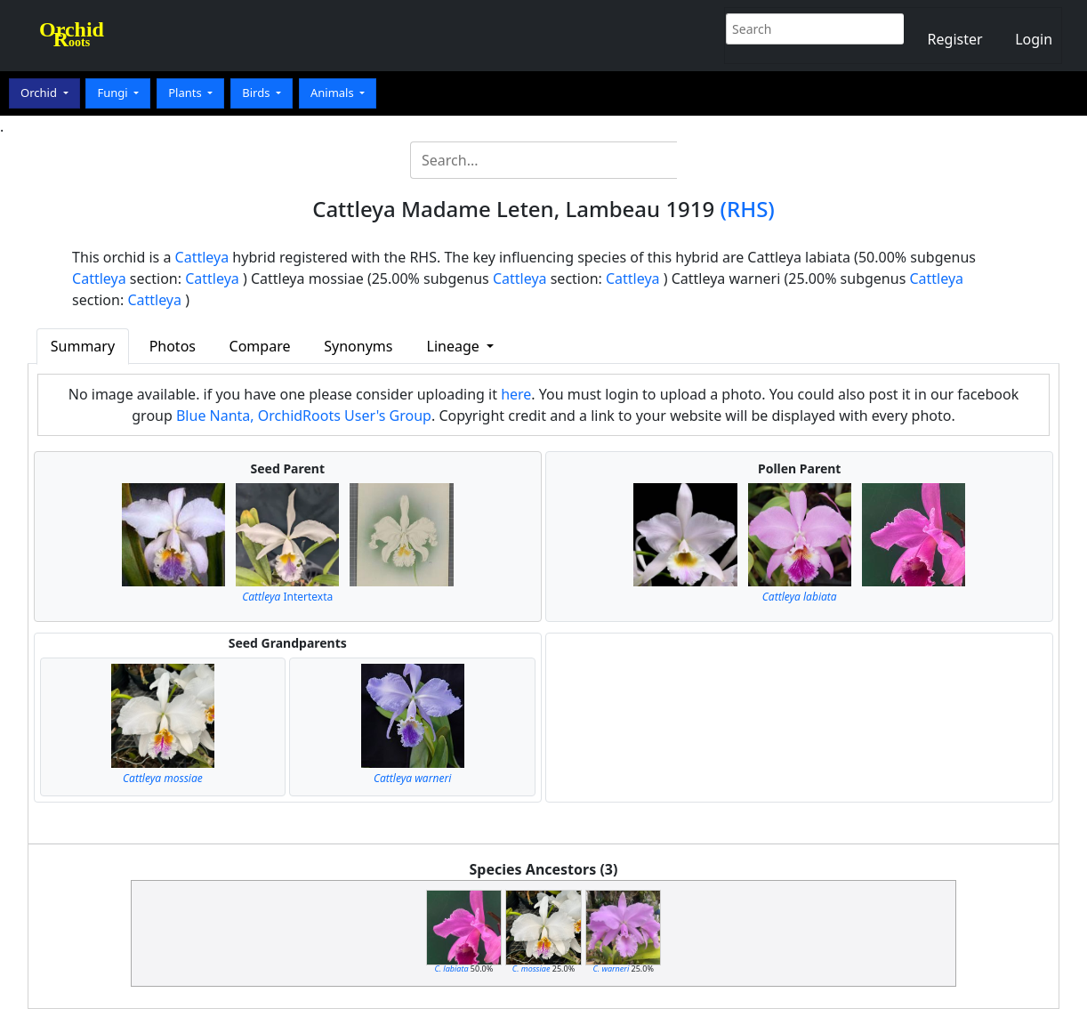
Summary (83, 346)
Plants (186, 93)
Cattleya (202, 257)
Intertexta (287, 596)
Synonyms (358, 346)
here (516, 394)
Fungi (114, 93)
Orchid (40, 93)
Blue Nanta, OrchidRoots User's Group (303, 415)
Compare (260, 346)
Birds (257, 93)
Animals (333, 93)
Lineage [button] (455, 346)
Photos (172, 346)
